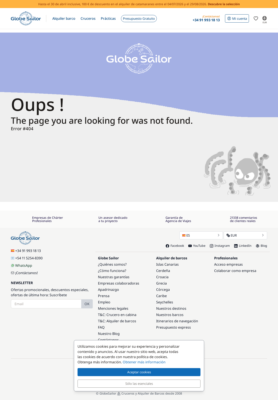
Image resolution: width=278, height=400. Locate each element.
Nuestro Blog (109, 333)
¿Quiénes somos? (112, 264)
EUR (245, 235)
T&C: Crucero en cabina (117, 314)
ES (201, 235)
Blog (261, 246)
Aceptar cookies (139, 372)
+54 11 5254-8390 (27, 258)
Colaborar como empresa (235, 270)
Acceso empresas (228, 264)
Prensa (103, 295)
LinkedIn (243, 246)
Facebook (175, 246)
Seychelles (164, 302)
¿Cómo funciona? (112, 270)
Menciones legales (113, 308)
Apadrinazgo (108, 289)
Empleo (104, 302)
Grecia (161, 283)
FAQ (101, 327)
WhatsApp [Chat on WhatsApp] (21, 265)
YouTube (196, 246)
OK (86, 303)
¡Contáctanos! (24, 272)
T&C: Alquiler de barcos (117, 321)
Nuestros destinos (171, 308)
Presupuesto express (173, 327)
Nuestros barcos (170, 314)
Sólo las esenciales (139, 383)
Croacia (162, 277)
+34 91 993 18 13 (26, 250)
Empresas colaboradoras (118, 283)
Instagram (220, 246)
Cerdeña (163, 270)
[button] (64, 18)
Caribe (161, 295)
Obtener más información (144, 362)
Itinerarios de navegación (177, 321)
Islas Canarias (167, 264)
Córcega (163, 289)
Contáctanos (108, 339)
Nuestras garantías (113, 277)
